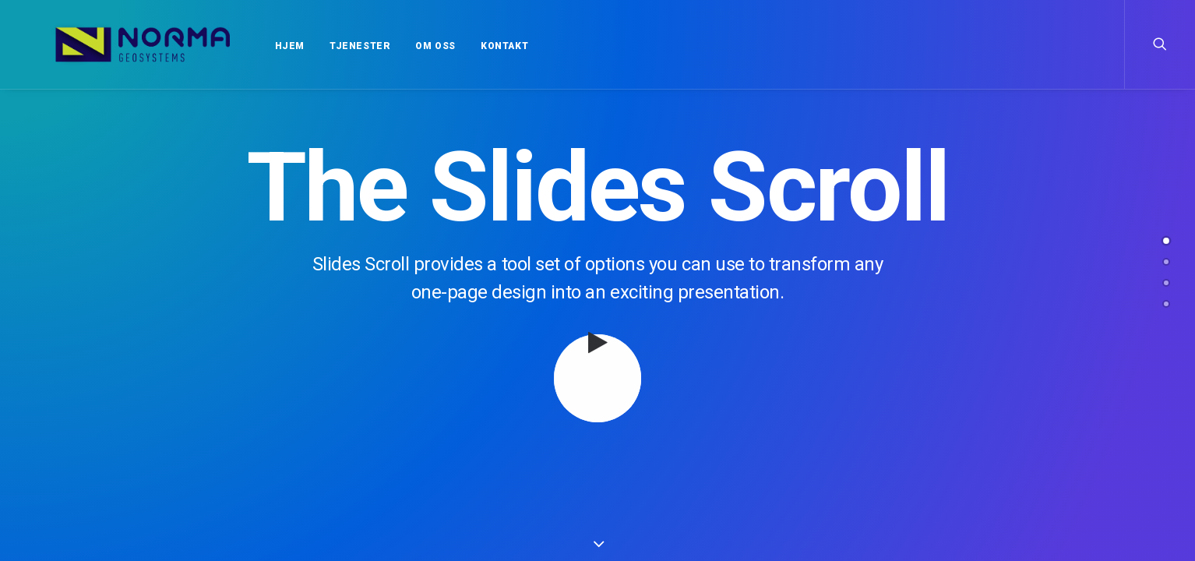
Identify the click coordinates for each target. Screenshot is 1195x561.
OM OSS (405, 46)
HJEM (259, 46)
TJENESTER (329, 46)
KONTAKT (474, 46)
